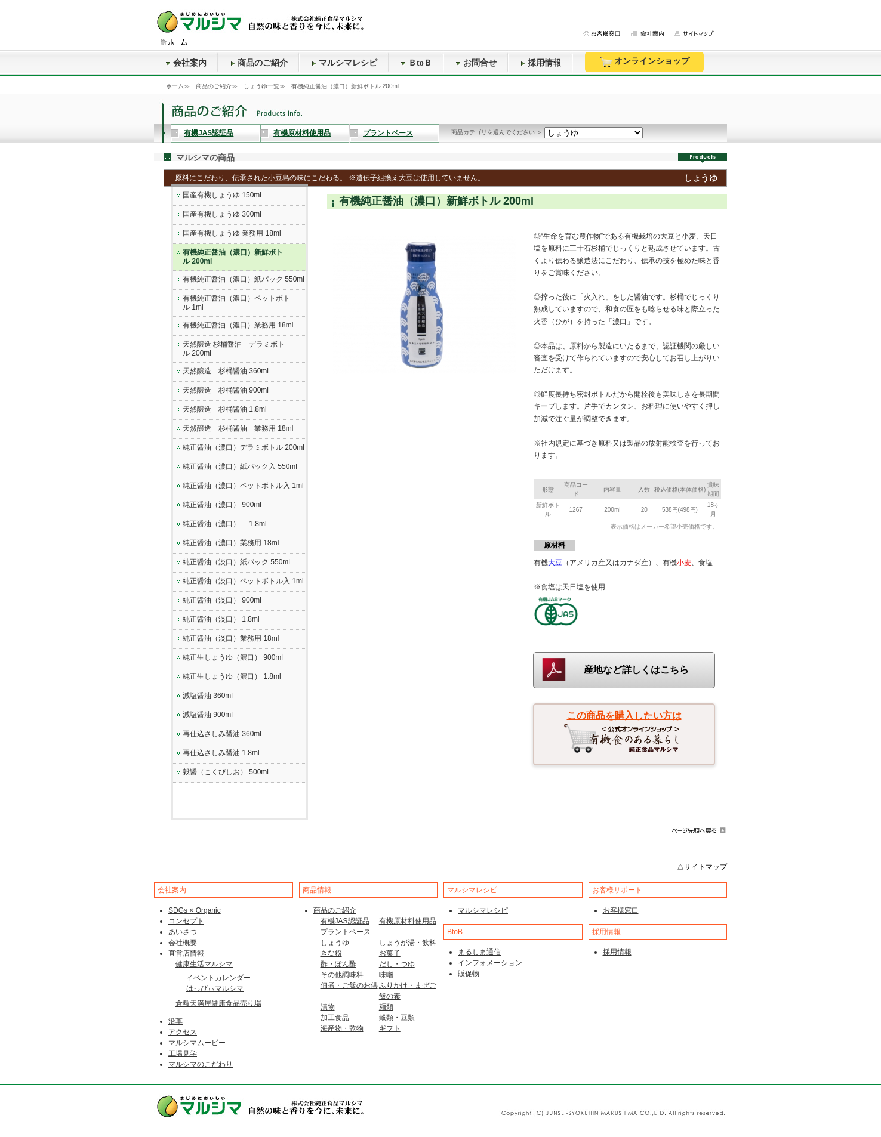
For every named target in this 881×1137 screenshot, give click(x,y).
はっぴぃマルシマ (215, 988)
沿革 (175, 1021)
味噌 (386, 975)
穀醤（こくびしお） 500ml (226, 772)
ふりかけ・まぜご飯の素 (407, 990)
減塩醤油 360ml (208, 695)
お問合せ (476, 62)
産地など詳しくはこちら (636, 670)
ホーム (175, 86)
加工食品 (335, 1018)
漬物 (328, 1007)
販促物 (468, 973)
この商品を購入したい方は (624, 715)
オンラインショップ (644, 62)
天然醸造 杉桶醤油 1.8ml (225, 409)
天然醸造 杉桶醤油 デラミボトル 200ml (234, 348)
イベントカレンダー (218, 978)
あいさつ (182, 932)
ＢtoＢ (416, 62)
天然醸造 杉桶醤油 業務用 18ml (238, 428)
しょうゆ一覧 (261, 86)
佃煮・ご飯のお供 (349, 985)
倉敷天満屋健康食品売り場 (218, 1003)
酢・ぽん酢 (338, 964)
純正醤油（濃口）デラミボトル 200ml (243, 447)
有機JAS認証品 (208, 133)
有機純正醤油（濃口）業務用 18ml (238, 325)
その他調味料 (342, 975)
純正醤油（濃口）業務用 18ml (231, 543)
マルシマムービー (197, 1043)
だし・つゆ (397, 964)
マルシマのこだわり (200, 1064)
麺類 (386, 1007)
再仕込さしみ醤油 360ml (222, 734)
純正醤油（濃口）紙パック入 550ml (240, 466)
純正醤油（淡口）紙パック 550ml (236, 562)
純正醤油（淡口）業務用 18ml (231, 638)
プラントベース (388, 133)
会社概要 (182, 942)
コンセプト (186, 921)
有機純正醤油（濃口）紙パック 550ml (243, 279)
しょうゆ (335, 942)
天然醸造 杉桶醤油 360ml (226, 371)
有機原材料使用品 (302, 133)
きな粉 (331, 953)
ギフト (390, 1028)
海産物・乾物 (342, 1028)
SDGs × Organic (194, 910)
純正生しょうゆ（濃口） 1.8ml (232, 676)
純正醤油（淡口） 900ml (222, 600)
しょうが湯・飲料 (407, 942)
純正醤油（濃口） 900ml (222, 504)
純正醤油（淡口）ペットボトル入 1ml (243, 581)
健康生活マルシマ (204, 964)
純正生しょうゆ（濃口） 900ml (233, 657)
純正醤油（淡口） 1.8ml (221, 619)
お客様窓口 (621, 910)
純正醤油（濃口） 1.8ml (225, 524)
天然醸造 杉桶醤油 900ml (226, 390)
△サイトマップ (702, 867)
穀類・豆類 (397, 1018)
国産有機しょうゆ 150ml (222, 195)
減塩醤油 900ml (208, 714)
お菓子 (390, 953)
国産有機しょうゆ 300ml (222, 214)
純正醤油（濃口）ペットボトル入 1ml (243, 485)
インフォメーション (490, 963)
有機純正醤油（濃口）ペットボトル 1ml (236, 302)
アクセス (182, 1032)
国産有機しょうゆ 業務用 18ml (232, 233)
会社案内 (186, 62)
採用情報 (540, 62)
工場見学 (182, 1053)
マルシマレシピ (344, 62)
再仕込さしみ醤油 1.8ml (221, 753)
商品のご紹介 (259, 62)
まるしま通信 (479, 952)
